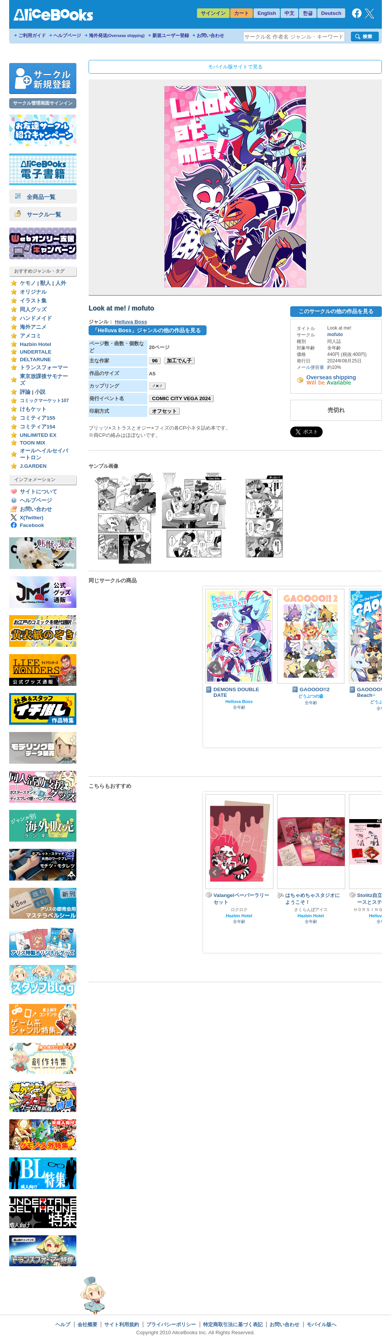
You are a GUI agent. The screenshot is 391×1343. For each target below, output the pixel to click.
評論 (25, 392)
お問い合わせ (210, 35)
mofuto (335, 334)
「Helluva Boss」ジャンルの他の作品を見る (146, 330)
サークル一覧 (38, 214)
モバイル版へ (321, 1324)
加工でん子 (179, 361)
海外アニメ (33, 327)
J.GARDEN (33, 466)
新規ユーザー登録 (170, 35)
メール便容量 (310, 367)
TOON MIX (32, 443)
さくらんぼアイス (311, 909)
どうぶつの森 (310, 696)
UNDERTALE (36, 352)
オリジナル (33, 292)
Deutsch (331, 13)
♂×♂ (157, 386)
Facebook (32, 525)
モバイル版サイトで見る (235, 66)
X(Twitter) (32, 517)
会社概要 (87, 1324)
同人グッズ (33, 309)
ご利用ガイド (32, 35)
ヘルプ (62, 1324)
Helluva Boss (131, 322)
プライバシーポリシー (171, 1324)
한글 (308, 13)
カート (241, 13)
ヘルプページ (67, 35)
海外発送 (117, 35)
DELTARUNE (35, 359)
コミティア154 (37, 427)
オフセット (164, 411)
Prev (215, 667)
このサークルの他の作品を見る (336, 311)
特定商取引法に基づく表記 (233, 1324)
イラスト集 (33, 301)
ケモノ (28, 283)
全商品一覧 (35, 197)
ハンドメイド (36, 318)
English (266, 13)
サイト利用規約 (121, 1324)
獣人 (45, 283)
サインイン (213, 13)
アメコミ (30, 336)
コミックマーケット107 (44, 400)
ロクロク (239, 909)
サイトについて (38, 492)
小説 (40, 392)
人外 (60, 283)
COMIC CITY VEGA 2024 (181, 398)
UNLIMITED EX (38, 435)
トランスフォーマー (44, 367)
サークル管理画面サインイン (43, 103)
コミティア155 (37, 418)
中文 (289, 13)
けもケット (33, 409)
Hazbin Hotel (35, 344)
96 (155, 361)
